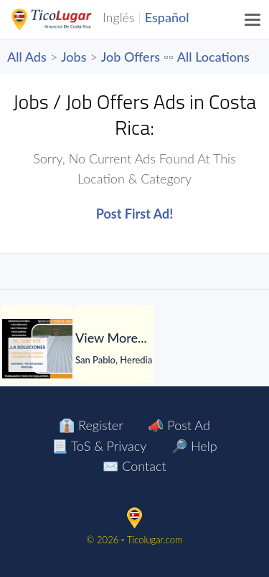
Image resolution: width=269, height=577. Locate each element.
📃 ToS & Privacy (99, 446)
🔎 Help (194, 446)
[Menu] (253, 19)
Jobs (74, 57)
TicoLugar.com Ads (67, 19)
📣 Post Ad (178, 425)
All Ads (27, 57)
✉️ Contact (134, 466)
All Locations (213, 57)
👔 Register (91, 425)
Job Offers (130, 57)
